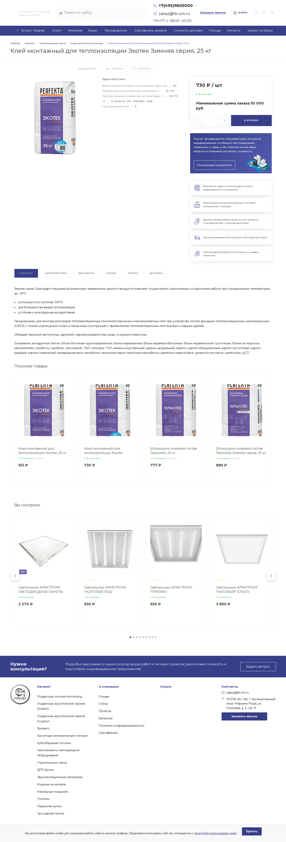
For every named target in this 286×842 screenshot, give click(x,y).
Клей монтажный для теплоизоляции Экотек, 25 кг (42, 451)
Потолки (43, 799)
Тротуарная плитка (50, 813)
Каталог (44, 686)
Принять (252, 831)
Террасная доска (49, 806)
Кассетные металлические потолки (62, 736)
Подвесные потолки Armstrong (59, 696)
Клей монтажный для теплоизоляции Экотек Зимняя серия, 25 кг (103, 453)
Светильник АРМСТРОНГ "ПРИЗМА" (171, 590)
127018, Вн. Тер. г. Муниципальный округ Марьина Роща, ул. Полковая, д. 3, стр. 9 (248, 703)
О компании (109, 686)
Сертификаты (108, 733)
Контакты (230, 686)
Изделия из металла (51, 784)
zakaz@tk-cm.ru (235, 692)
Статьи (103, 703)
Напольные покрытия (52, 792)
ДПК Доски (45, 770)
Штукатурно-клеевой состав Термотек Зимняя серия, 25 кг (241, 451)
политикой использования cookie (215, 833)
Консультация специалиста (214, 165)
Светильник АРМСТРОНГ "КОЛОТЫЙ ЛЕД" (105, 590)
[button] (130, 637)
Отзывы (104, 696)
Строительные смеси (52, 762)
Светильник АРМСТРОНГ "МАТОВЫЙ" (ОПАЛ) (237, 590)
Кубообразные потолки (54, 743)
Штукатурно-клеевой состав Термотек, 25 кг (173, 451)
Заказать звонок (244, 716)
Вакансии (105, 718)
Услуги (165, 686)
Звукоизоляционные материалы (59, 777)
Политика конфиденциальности (121, 725)
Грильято (43, 728)
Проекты (105, 711)
